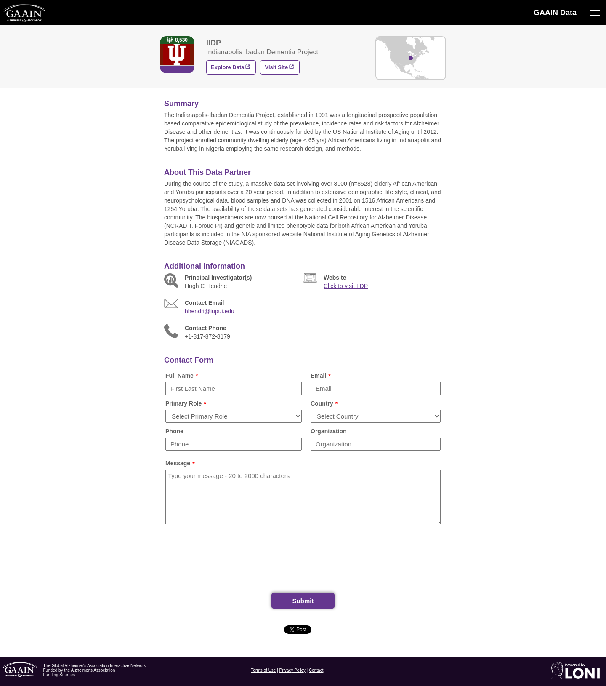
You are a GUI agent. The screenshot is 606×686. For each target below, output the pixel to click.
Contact (316, 670)
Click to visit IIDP (346, 286)
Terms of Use (263, 670)
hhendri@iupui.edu (209, 311)
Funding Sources (59, 675)
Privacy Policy (292, 670)
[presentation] (303, 561)
